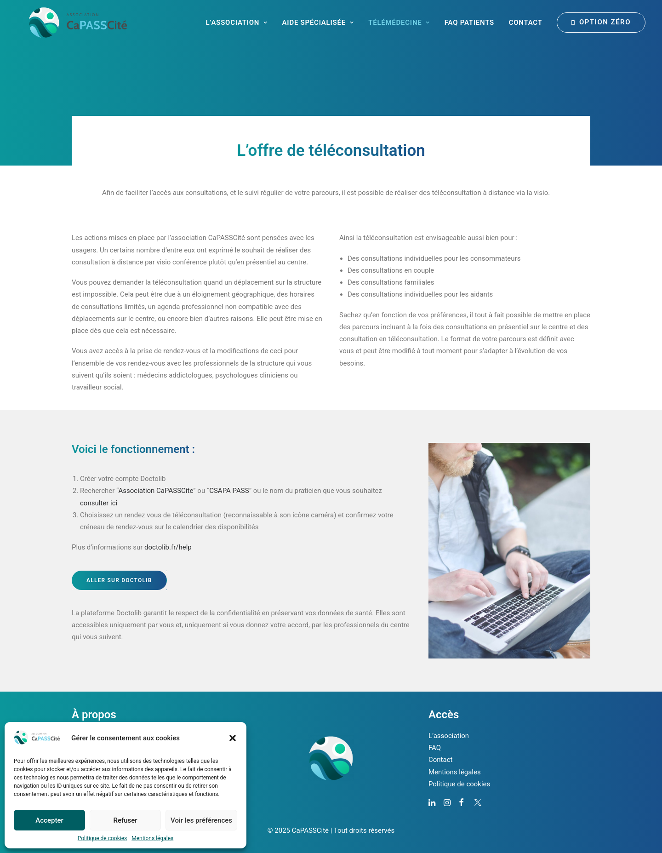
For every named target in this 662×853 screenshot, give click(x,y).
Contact (525, 22)
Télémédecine (399, 22)
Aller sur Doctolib (119, 580)
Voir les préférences (201, 820)
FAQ (434, 748)
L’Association (236, 22)
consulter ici (98, 503)
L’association (448, 736)
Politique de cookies (102, 838)
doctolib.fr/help (168, 547)
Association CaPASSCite (156, 491)
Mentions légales (152, 838)
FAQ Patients (469, 22)
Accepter (49, 820)
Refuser (125, 820)
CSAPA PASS (229, 491)
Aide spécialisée (318, 22)
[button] (232, 738)
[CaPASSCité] (66, 22)
